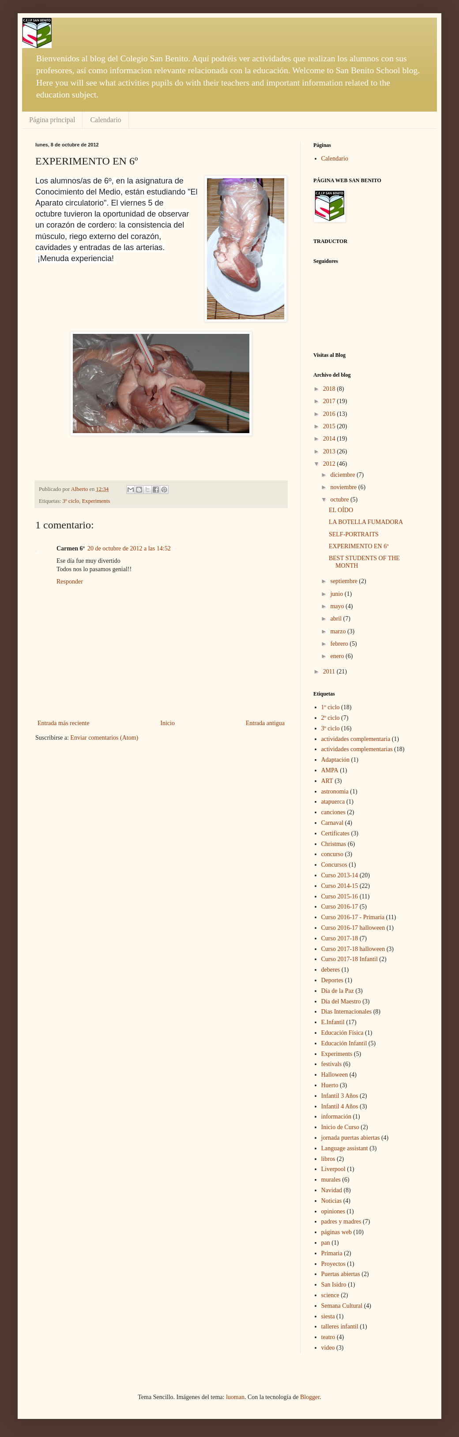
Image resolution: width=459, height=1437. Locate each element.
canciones (333, 812)
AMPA (330, 770)
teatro (328, 1337)
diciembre (343, 475)
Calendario (105, 119)
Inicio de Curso (340, 1127)
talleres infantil (339, 1326)
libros (328, 1159)
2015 (330, 426)
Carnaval (332, 823)
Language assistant (344, 1148)
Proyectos (333, 1264)
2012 (330, 463)
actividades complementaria (356, 739)
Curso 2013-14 (339, 875)
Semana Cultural (342, 1305)
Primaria (331, 1253)
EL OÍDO (341, 510)
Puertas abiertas (340, 1274)
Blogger (310, 1397)
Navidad (331, 1190)
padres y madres (341, 1221)
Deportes (332, 980)
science (330, 1295)
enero (338, 656)
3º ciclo (71, 501)
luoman (235, 1397)
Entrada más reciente (63, 723)
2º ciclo (330, 718)
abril (336, 618)
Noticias (331, 1201)
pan (325, 1242)
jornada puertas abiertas (350, 1137)
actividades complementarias (357, 749)
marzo (338, 631)
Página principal (52, 119)
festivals (331, 1064)
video (328, 1347)
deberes (330, 969)
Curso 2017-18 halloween (353, 949)
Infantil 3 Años (339, 1096)
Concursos (334, 864)
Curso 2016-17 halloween (353, 927)
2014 (330, 438)
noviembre (344, 487)
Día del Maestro (341, 1001)
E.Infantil (333, 1022)
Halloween (334, 1074)
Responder (69, 581)
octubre (340, 499)
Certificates (335, 833)
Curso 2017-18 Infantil (349, 959)
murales (331, 1179)
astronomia (335, 791)
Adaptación (335, 759)
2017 (330, 401)
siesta (328, 1316)
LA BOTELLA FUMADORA (366, 522)
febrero (340, 643)
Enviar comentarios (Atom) (104, 737)
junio (337, 594)
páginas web (336, 1232)
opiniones (333, 1211)
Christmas (333, 844)
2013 (330, 451)
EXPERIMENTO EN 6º (359, 546)
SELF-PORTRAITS (354, 534)
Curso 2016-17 (339, 906)
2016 (330, 414)
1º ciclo (330, 707)
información (336, 1116)
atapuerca (333, 801)
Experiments (96, 501)
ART (327, 781)
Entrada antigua (265, 723)
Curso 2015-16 (339, 896)
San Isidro (333, 1284)
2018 (330, 388)
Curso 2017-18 (339, 938)
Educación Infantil (344, 1043)
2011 (330, 671)
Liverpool (333, 1169)
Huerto (330, 1085)
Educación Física (342, 1032)
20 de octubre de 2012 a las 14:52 (129, 548)
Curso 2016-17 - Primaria (352, 917)
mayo (338, 606)
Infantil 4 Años (339, 1106)
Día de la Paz (337, 991)
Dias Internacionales (346, 1011)
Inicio (167, 723)
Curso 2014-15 (339, 886)
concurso (332, 854)
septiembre (344, 581)
